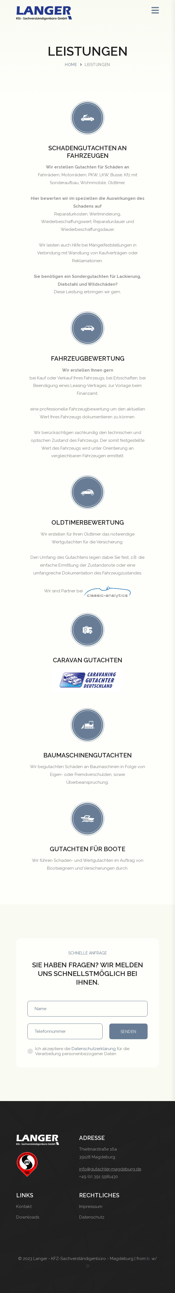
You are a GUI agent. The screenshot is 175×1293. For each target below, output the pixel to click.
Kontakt (24, 1206)
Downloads (27, 1217)
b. (148, 1258)
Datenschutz (91, 1217)
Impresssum (90, 1206)
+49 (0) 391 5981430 (98, 1176)
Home (71, 64)
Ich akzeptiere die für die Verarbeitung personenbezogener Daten (82, 1051)
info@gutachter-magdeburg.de (110, 1169)
